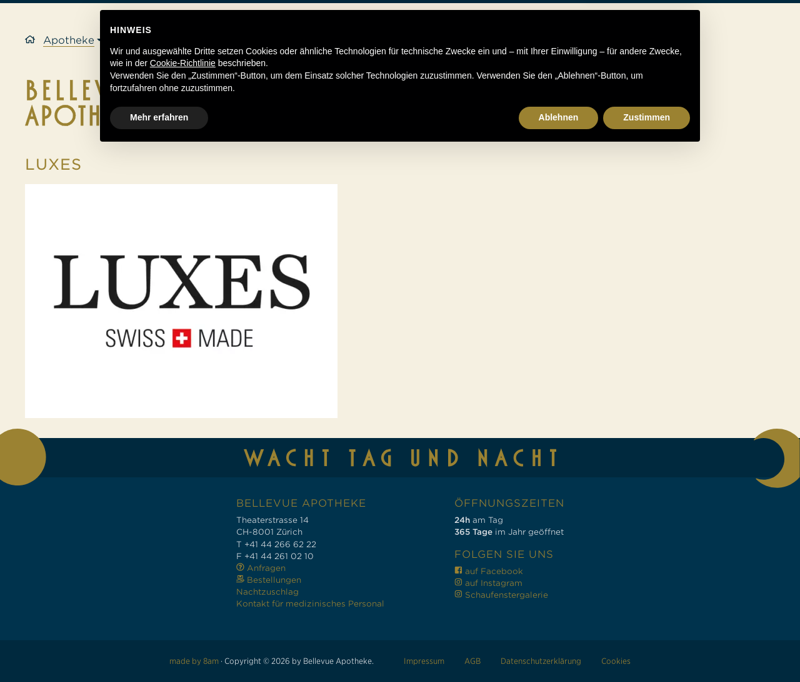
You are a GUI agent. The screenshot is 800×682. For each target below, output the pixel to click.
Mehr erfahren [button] (159, 648)
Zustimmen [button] (646, 648)
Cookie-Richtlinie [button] (183, 594)
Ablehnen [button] (559, 648)
